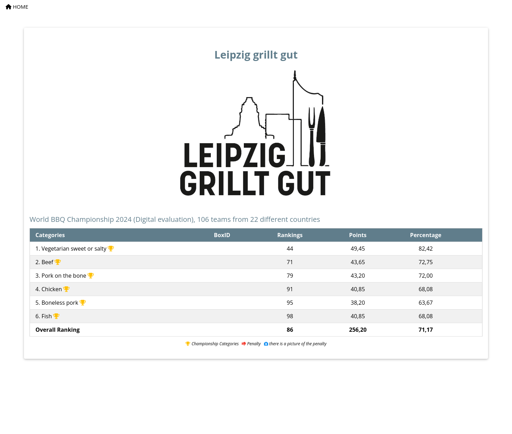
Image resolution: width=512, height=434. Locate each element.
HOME (17, 6)
